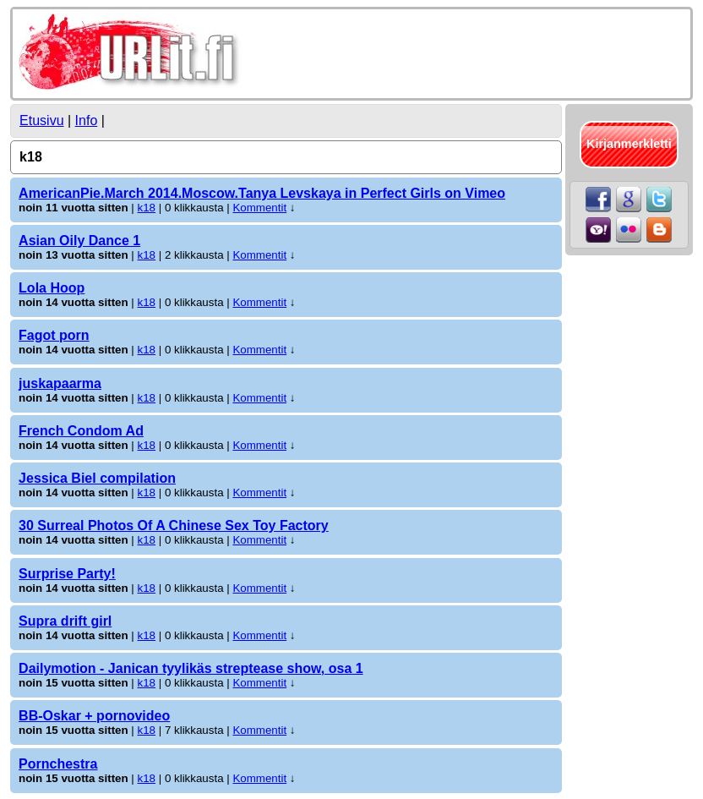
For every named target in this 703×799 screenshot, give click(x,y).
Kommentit (259, 207)
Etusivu (41, 120)
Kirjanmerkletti (629, 143)
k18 (147, 207)
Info (86, 120)
